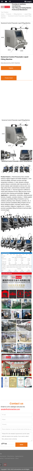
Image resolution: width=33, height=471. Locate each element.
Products (8, 14)
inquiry (11, 68)
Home (2, 14)
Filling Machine (18, 14)
